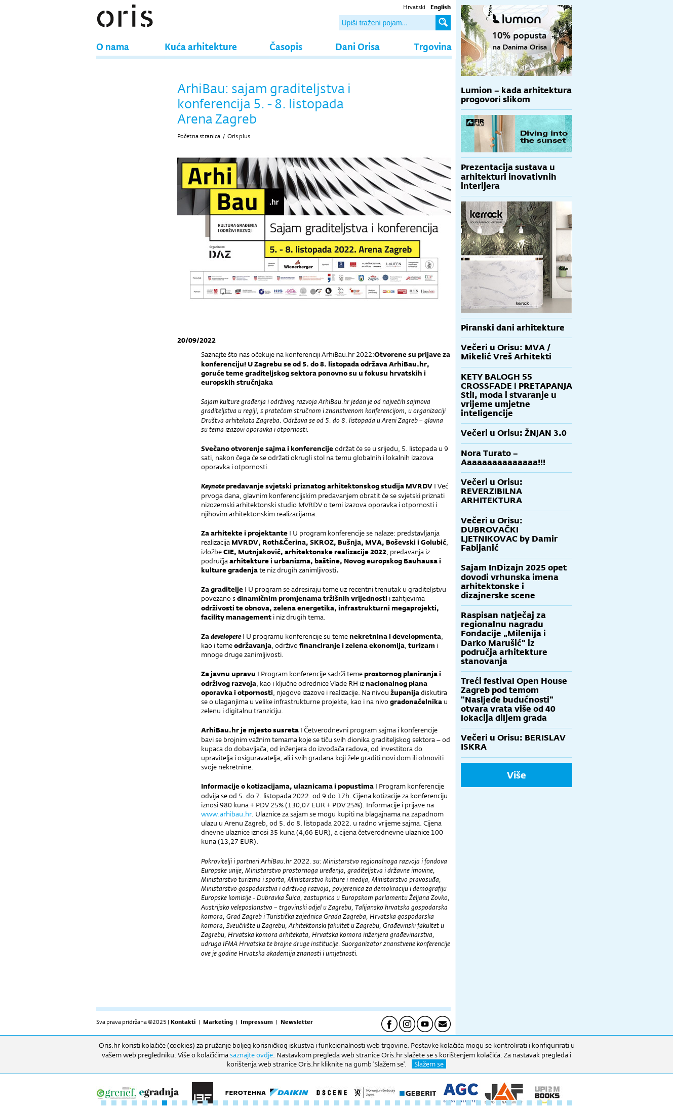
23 (326, 1102)
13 (225, 1102)
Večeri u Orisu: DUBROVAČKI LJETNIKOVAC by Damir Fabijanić (509, 534)
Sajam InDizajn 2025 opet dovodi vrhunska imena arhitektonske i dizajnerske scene (514, 581)
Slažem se (429, 1064)
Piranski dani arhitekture (513, 327)
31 (407, 1102)
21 (306, 1102)
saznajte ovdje (251, 1054)
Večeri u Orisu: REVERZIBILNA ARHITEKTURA (492, 491)
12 (215, 1102)
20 (296, 1102)
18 (276, 1102)
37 (468, 1102)
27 (367, 1102)
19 (286, 1102)
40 (498, 1102)
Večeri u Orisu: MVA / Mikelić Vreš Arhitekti (506, 352)
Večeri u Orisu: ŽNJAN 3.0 (514, 433)
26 (357, 1102)
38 (478, 1102)
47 (569, 1102)
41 (508, 1102)
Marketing (218, 1022)
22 (316, 1102)
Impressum (257, 1022)
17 (265, 1102)
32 (417, 1102)
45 (549, 1102)
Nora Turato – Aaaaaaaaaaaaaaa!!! (503, 458)
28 (377, 1102)
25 (346, 1102)
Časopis (285, 46)
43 (529, 1102)
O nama (112, 46)
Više (516, 775)
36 (458, 1102)
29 (387, 1102)
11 (205, 1102)
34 (438, 1102)
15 (245, 1102)
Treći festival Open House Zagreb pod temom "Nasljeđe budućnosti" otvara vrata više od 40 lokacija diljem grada (514, 699)
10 (194, 1102)
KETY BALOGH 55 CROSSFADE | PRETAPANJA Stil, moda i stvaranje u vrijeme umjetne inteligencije (516, 395)
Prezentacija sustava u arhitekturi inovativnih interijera (509, 176)
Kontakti (183, 1022)
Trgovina (433, 46)
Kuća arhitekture (201, 46)
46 (559, 1102)
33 (427, 1102)
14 (235, 1102)
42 (519, 1102)
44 (539, 1102)
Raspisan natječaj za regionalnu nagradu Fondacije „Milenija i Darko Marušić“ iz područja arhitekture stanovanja (504, 638)
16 (255, 1102)
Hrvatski (414, 7)
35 (448, 1102)
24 (336, 1102)
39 (488, 1102)
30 (397, 1102)
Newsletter (297, 1022)
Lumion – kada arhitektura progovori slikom (516, 95)
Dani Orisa (357, 46)
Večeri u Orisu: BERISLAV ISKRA (513, 742)
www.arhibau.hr (226, 813)
